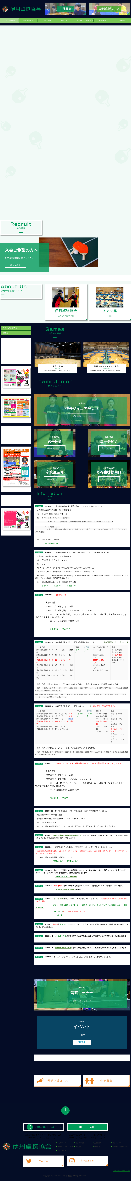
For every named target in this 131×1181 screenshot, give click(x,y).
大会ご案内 (46, 20)
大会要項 (54, 629)
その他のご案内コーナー (13, 328)
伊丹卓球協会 (28, 20)
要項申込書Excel (52, 543)
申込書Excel (71, 586)
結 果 (59, 915)
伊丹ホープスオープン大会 (84, 20)
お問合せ (121, 20)
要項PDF (45, 586)
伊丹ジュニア (65, 20)
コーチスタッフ (61, 877)
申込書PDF (58, 586)
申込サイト (67, 629)
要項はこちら (58, 861)
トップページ (9, 20)
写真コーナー (8, 333)
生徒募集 (102, 20)
